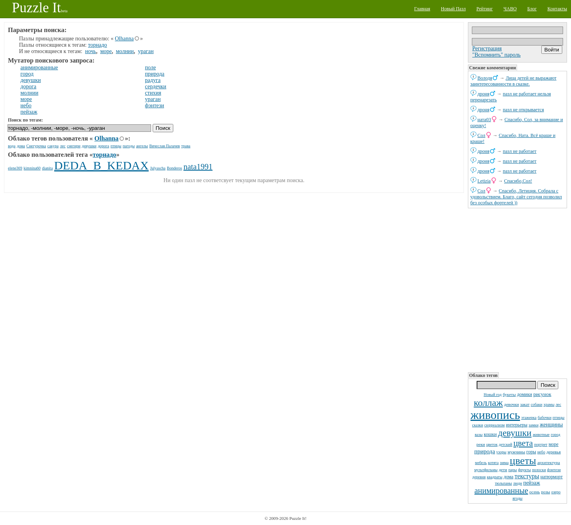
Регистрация (487, 48)
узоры (501, 452)
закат (525, 404)
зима (504, 462)
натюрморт (551, 476)
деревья (553, 451)
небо (541, 452)
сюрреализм (494, 425)
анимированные (501, 490)
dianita (47, 168)
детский (505, 444)
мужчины (516, 451)
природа (484, 451)
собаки (536, 404)
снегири (73, 146)
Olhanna (124, 39)
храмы (549, 404)
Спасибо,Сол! (518, 181)
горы (531, 452)
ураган (146, 51)
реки (481, 444)
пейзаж (531, 483)
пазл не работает (520, 151)
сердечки (156, 86)
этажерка (529, 417)
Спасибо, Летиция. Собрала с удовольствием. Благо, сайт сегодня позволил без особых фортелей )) (516, 196)
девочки (511, 404)
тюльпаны (503, 483)
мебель (481, 462)
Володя (484, 78)
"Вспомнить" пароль (496, 55)
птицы (559, 417)
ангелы (142, 146)
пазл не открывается (523, 109)
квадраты (494, 477)
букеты (509, 394)
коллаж (488, 403)
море (553, 444)
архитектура (548, 462)
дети (503, 469)
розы (545, 491)
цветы (523, 460)
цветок (492, 444)
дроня (483, 94)
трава (185, 146)
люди (517, 483)
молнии (125, 51)
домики (524, 394)
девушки (515, 433)
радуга (153, 80)
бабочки (545, 417)
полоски (539, 470)
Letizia (484, 181)
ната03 (484, 119)
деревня (479, 477)
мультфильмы (486, 470)
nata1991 (198, 166)
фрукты (524, 470)
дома (509, 476)
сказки (477, 425)
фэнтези (554, 470)
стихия (153, 93)
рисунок (542, 394)
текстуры (527, 476)
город (555, 434)
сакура (53, 146)
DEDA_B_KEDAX (101, 165)
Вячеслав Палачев (164, 146)
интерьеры (516, 425)
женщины (551, 425)
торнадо (97, 45)
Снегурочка (36, 146)
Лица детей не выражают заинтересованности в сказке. (513, 81)
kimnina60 (32, 168)
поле (150, 67)
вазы (479, 434)
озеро (555, 492)
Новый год (493, 394)
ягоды (518, 498)
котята (493, 462)
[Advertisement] (517, 289)
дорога (28, 86)
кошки (490, 434)
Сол (481, 135)
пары (512, 470)
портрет (541, 444)
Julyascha (157, 168)
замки (533, 425)
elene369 (15, 168)
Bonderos (174, 168)
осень (534, 491)
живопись (495, 414)
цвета (523, 443)
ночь (90, 51)
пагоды (128, 146)
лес (558, 404)
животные (541, 434)
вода (11, 146)
